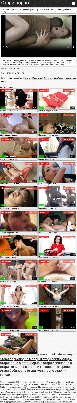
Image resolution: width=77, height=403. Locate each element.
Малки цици (37, 78)
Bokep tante (29, 399)
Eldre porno (60, 397)
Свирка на (47, 78)
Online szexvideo (45, 384)
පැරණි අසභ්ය (57, 402)
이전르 (26, 397)
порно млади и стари (35, 359)
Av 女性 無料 (9, 402)
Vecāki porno (17, 395)
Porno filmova (9, 399)
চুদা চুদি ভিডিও (57, 384)
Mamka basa (19, 402)
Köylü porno (33, 384)
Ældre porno (46, 395)
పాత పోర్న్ (65, 389)
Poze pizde (72, 392)
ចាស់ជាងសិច (44, 392)
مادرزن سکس (23, 384)
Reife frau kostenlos (8, 382)
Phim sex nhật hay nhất (56, 382)
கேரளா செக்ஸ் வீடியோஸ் (10, 389)
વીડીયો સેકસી (26, 389)
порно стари (56, 367)
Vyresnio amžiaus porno (31, 395)
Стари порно (15, 2)
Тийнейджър (58, 78)
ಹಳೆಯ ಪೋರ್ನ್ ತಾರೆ (39, 389)
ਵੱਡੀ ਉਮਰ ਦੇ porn (32, 392)
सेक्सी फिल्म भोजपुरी (54, 389)
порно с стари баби (45, 363)
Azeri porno (20, 399)
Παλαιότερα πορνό (54, 399)
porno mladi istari (51, 354)
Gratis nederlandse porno (10, 387)
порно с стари (19, 363)
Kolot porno (67, 402)
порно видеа (68, 387)
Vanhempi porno (56, 387)
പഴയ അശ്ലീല (20, 392)
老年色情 (52, 392)
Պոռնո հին (68, 384)
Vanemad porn (41, 399)
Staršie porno (5, 397)
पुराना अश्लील (47, 402)
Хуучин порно (6, 395)
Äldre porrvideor (43, 387)
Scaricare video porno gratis (35, 382)
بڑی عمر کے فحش (7, 392)
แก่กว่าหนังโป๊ (34, 397)
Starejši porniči (17, 397)
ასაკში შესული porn (28, 387)
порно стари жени (31, 371)
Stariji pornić (71, 395)
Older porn (20, 382)
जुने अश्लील (72, 389)
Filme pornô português (9, 384)
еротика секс (61, 392)
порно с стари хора (32, 367)
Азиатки (27, 78)
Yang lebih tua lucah (47, 397)
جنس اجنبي (70, 382)
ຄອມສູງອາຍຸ (29, 402)
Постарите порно (59, 395)
